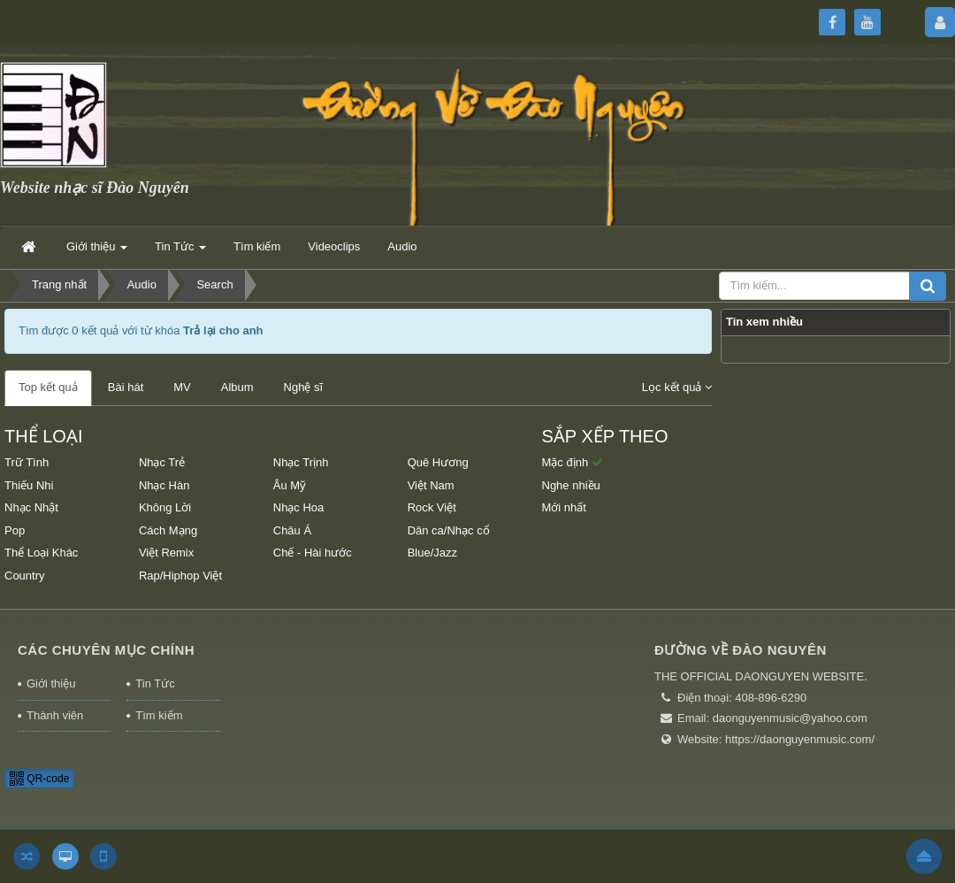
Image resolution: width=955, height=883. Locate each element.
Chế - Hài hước (312, 552)
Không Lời (165, 507)
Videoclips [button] (334, 246)
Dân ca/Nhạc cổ (449, 530)
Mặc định (572, 462)
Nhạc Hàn (164, 485)
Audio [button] (401, 246)
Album (237, 387)
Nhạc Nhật (31, 507)
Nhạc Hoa (299, 507)
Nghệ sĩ (304, 387)
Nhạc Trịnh (301, 462)
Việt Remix (166, 552)
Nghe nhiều (571, 485)
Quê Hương (438, 462)
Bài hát (125, 387)
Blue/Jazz (432, 552)
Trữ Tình (26, 462)
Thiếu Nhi (28, 485)
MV (182, 387)
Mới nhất (564, 507)
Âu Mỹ (289, 485)
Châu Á (292, 530)
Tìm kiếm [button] (256, 246)
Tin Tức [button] (180, 252)
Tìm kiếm (158, 715)
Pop (14, 530)
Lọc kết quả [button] (677, 387)
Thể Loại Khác (41, 552)
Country (24, 575)
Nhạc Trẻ (162, 462)
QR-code (39, 778)
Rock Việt (432, 507)
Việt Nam (431, 485)
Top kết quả (48, 387)
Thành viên (55, 715)
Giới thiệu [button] (96, 252)
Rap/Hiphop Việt (180, 575)
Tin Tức (154, 683)
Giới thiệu (51, 683)
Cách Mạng (168, 530)
